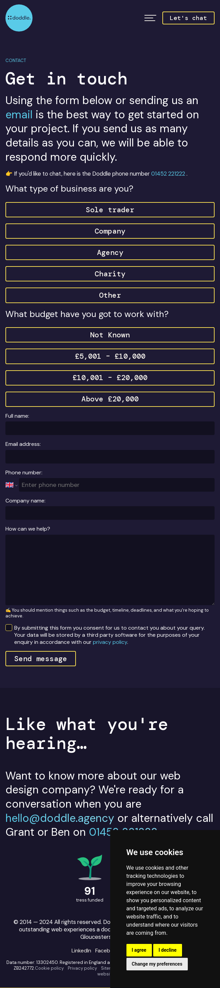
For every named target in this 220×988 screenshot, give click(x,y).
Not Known (110, 335)
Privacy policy (82, 968)
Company (110, 231)
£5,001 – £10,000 (110, 356)
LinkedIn (81, 950)
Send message (40, 659)
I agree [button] (139, 950)
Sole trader (110, 210)
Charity (110, 274)
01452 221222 (168, 173)
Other (110, 295)
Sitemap (110, 968)
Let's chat (188, 18)
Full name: (17, 415)
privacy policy (110, 642)
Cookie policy (49, 968)
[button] (150, 18)
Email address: (23, 444)
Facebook (107, 950)
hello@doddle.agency (59, 818)
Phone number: (23, 472)
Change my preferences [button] (157, 964)
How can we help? (27, 528)
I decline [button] (168, 950)
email (19, 114)
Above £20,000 (110, 399)
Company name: (25, 500)
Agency (110, 252)
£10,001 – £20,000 (110, 377)
